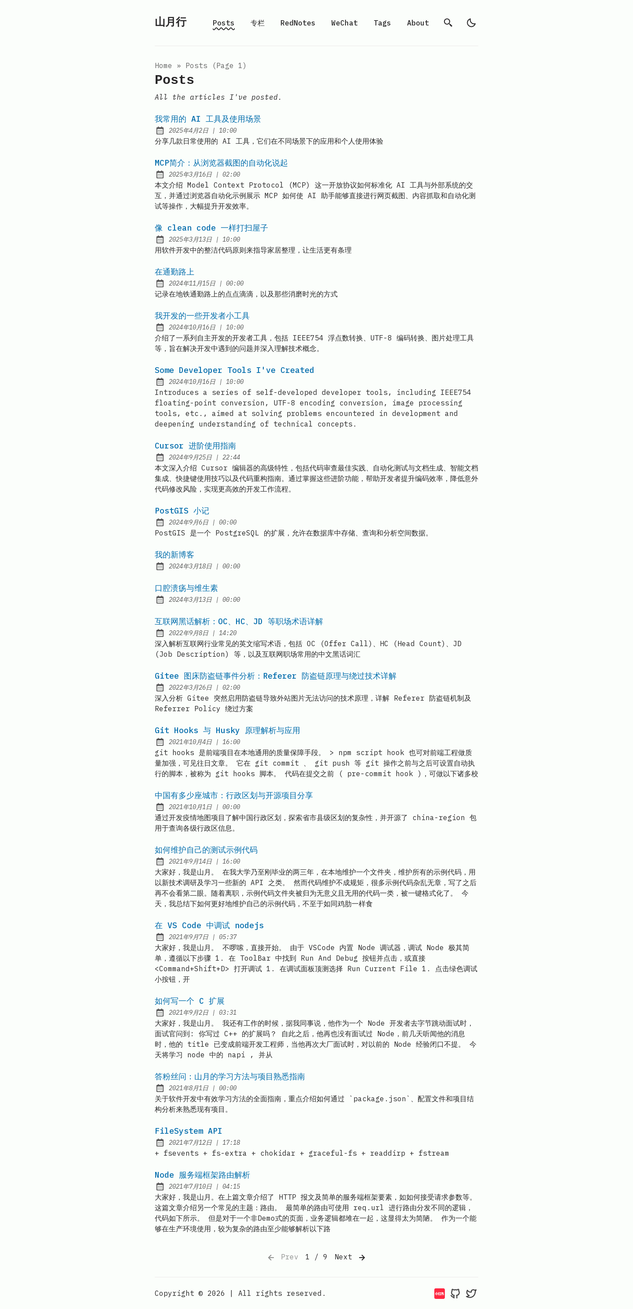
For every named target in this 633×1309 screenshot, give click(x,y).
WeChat (344, 22)
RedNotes (298, 22)
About (418, 22)
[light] (471, 23)
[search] (448, 23)
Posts (224, 22)
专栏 (258, 22)
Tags (382, 22)
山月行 (170, 22)
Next (351, 1257)
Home (163, 65)
